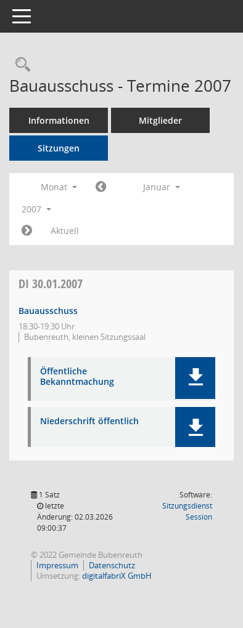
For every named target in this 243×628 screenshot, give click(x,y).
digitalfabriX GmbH (117, 575)
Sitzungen (59, 148)
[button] (195, 378)
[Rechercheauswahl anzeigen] (19, 65)
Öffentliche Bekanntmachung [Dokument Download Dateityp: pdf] (77, 376)
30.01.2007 (51, 283)
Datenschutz (112, 565)
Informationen (58, 120)
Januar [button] (161, 187)
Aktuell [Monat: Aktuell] (65, 230)
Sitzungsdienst (187, 511)
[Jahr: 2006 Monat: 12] (100, 187)
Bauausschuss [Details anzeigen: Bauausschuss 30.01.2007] (48, 310)
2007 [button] (36, 209)
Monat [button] (59, 187)
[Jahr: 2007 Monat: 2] (26, 231)
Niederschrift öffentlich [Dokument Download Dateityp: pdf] (89, 421)
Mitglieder (160, 120)
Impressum (57, 565)
